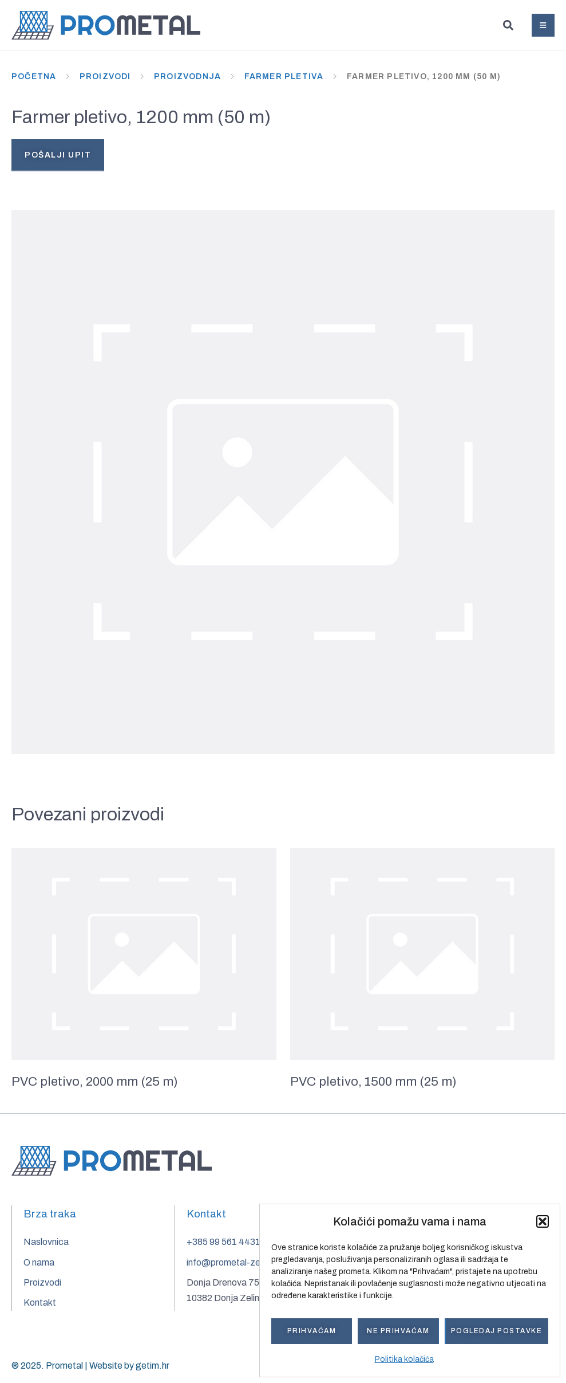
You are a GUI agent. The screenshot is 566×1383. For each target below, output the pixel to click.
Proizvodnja (187, 76)
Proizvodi (105, 76)
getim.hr (152, 1366)
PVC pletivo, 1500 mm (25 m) (373, 1085)
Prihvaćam (312, 1331)
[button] (542, 1221)
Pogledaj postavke (497, 1331)
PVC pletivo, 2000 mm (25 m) (94, 1085)
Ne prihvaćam (398, 1331)
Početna (33, 76)
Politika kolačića (404, 1359)
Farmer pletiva (284, 76)
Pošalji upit (58, 155)
